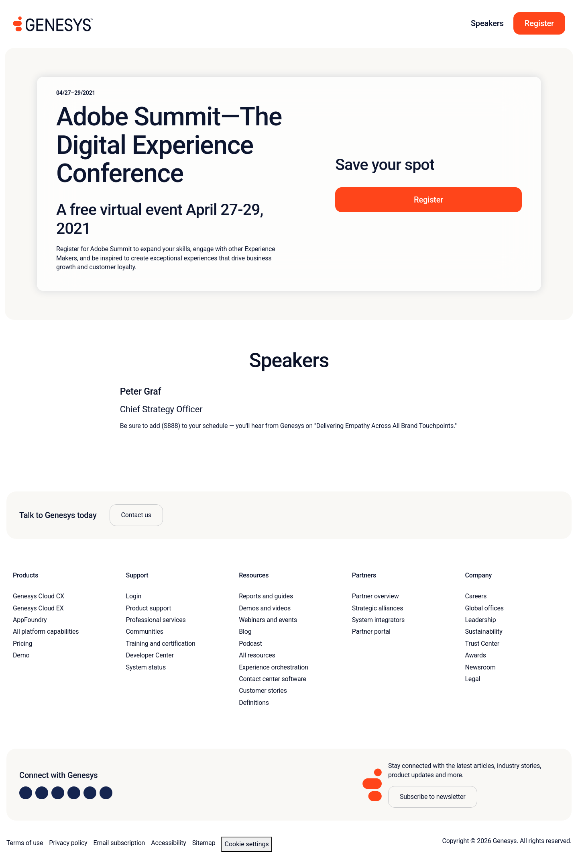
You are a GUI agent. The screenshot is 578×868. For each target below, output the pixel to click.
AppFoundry (30, 620)
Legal (472, 679)
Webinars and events (268, 620)
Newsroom (480, 667)
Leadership (480, 620)
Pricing (22, 643)
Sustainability (483, 631)
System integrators (378, 620)
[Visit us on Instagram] (41, 792)
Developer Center (150, 655)
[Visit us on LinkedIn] (25, 792)
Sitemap (204, 843)
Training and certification (160, 643)
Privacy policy (68, 843)
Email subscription (119, 843)
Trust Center (482, 643)
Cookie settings (246, 844)
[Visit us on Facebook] (73, 792)
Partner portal (371, 631)
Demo (21, 655)
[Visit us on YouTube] (89, 792)
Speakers (487, 23)
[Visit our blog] (106, 792)
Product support (148, 608)
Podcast (250, 643)
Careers (475, 596)
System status (146, 667)
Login (134, 596)
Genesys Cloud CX (38, 596)
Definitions (254, 702)
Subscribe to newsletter (433, 796)
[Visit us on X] (57, 792)
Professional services (156, 620)
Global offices (484, 608)
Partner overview (375, 596)
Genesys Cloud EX (38, 608)
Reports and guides (266, 596)
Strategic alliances (377, 608)
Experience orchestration (273, 667)
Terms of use (24, 843)
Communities (144, 631)
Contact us (136, 515)
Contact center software (272, 679)
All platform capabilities (46, 631)
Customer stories (263, 690)
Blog (245, 631)
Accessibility (168, 843)
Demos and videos (265, 608)
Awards (475, 655)
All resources (257, 655)
